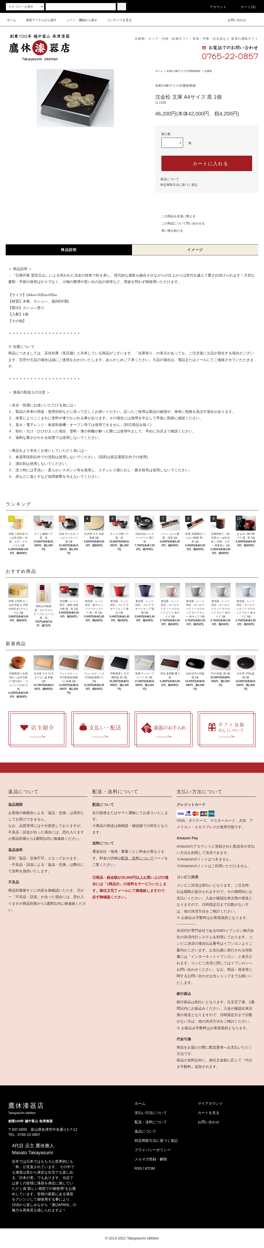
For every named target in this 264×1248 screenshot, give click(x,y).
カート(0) (245, 7)
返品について (169, 179)
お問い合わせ (233, 20)
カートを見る (208, 1113)
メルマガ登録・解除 (151, 1159)
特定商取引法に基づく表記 (178, 185)
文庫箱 (208, 71)
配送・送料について (137, 858)
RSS (138, 1168)
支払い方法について (151, 1113)
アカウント (215, 7)
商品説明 (69, 250)
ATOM (150, 1168)
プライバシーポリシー (153, 1150)
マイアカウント (210, 1103)
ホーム (11, 20)
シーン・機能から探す (78, 20)
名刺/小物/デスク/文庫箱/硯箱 (183, 71)
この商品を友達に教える (175, 216)
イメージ (195, 250)
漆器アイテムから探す (38, 20)
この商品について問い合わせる (180, 223)
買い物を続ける (169, 230)
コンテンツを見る (116, 20)
